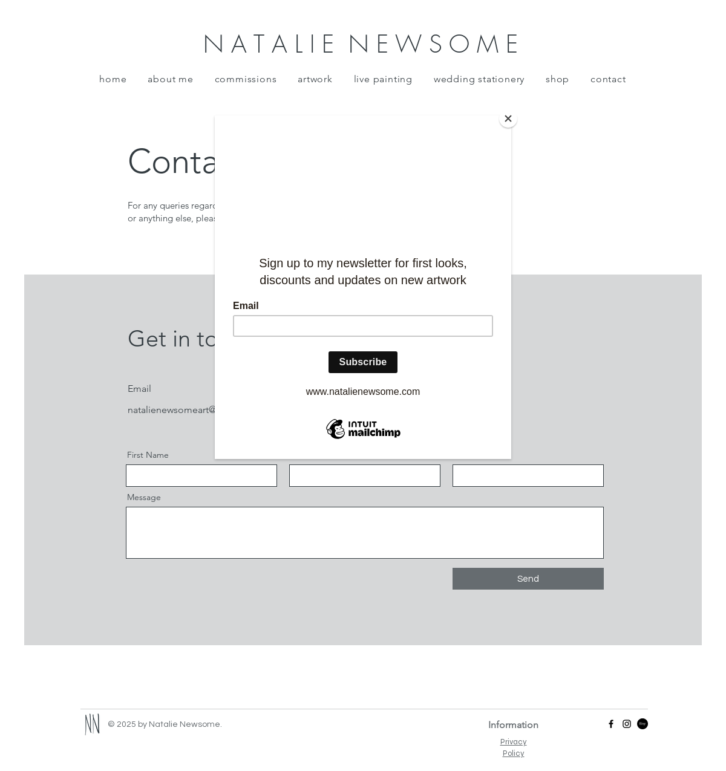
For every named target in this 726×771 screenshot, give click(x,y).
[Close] (508, 118)
